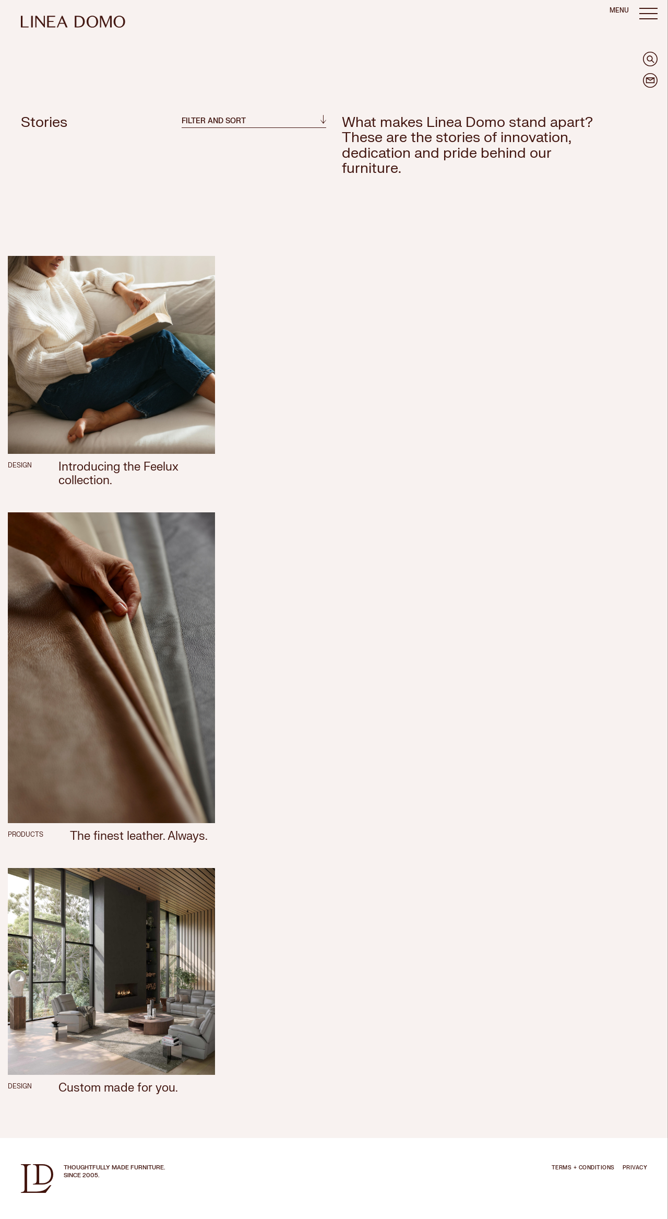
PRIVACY (635, 1167)
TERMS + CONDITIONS (583, 1167)
